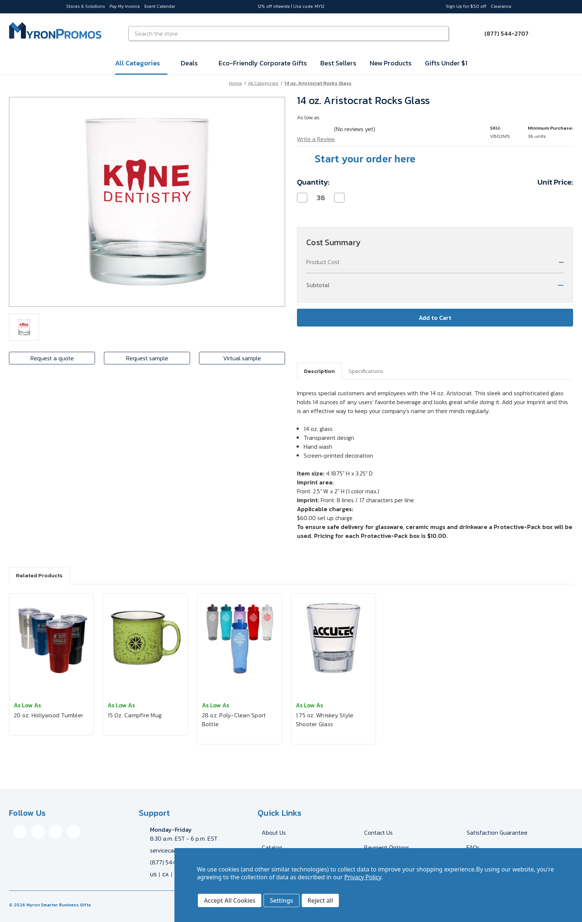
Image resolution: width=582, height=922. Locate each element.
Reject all (320, 900)
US (153, 875)
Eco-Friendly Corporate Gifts (263, 63)
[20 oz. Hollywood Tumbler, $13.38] (51, 638)
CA (165, 875)
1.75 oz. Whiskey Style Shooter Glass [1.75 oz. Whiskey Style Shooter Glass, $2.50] (325, 719)
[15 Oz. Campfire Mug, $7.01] (145, 638)
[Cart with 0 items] (564, 33)
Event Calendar (159, 6)
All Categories (141, 63)
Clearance (501, 6)
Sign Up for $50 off (466, 6)
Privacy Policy (362, 877)
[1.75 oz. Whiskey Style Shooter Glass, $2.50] (333, 638)
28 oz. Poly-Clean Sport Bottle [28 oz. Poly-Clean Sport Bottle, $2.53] (234, 719)
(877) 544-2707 (171, 862)
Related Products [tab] (39, 575)
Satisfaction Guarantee (497, 832)
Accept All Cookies (229, 900)
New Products (391, 63)
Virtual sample (242, 358)
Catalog (272, 847)
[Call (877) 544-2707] (502, 33)
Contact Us (378, 832)
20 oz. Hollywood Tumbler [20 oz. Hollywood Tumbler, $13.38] (48, 715)
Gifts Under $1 (446, 63)
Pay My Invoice (124, 6)
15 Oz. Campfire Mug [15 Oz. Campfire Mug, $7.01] (134, 715)
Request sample (147, 358)
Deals (193, 63)
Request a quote (52, 358)
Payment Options (386, 847)
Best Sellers (338, 63)
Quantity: (313, 182)
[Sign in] (546, 33)
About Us (274, 832)
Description (319, 371)
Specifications (366, 371)
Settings (281, 900)
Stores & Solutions (85, 6)
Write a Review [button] (316, 138)
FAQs (473, 847)
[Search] (442, 33)
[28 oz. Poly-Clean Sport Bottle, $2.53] (239, 638)
